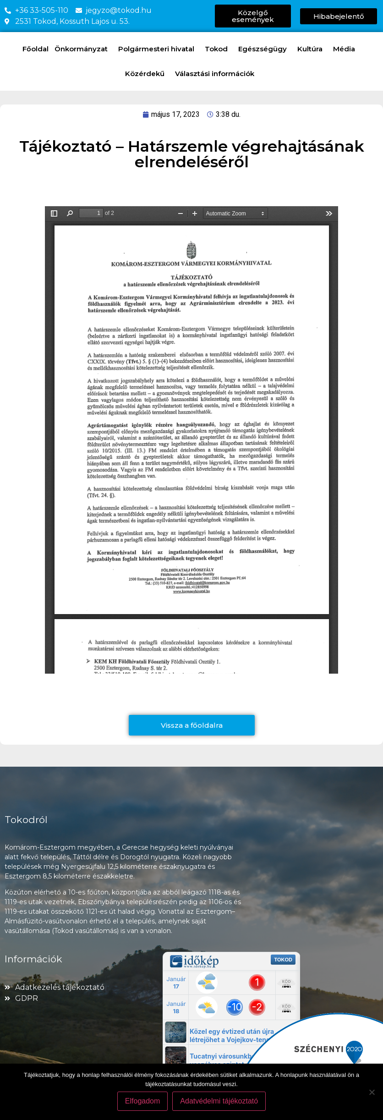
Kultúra (312, 49)
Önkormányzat (83, 49)
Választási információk (217, 73)
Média (346, 49)
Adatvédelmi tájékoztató (219, 1101)
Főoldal (35, 48)
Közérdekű (147, 73)
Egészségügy (264, 49)
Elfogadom (142, 1101)
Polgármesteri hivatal (158, 49)
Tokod (218, 49)
